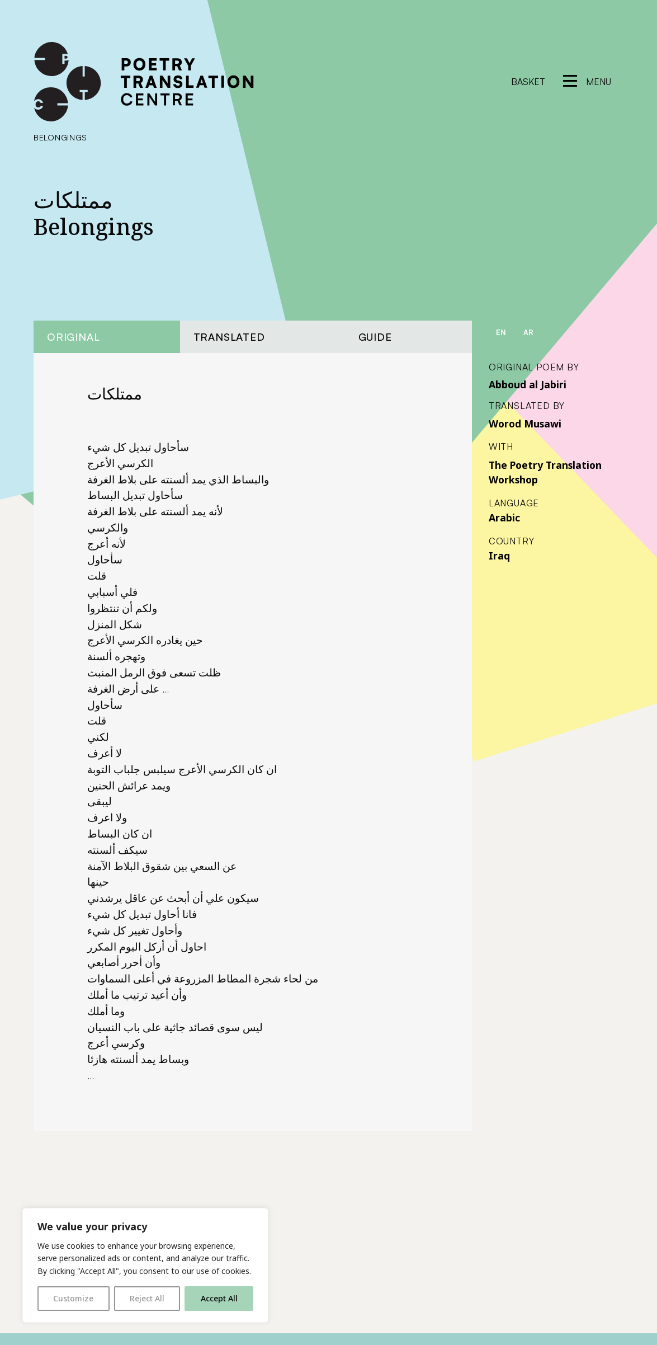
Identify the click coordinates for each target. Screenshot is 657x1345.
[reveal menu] (587, 82)
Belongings (60, 137)
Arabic (504, 517)
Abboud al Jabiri (527, 384)
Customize (73, 1298)
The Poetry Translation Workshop (545, 472)
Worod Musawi (525, 423)
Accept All (219, 1298)
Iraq (499, 555)
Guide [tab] (375, 336)
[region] (145, 1265)
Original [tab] (73, 336)
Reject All (147, 1298)
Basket (528, 81)
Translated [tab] (229, 336)
